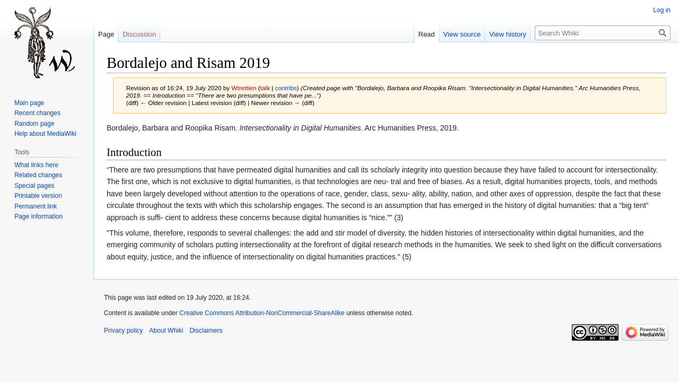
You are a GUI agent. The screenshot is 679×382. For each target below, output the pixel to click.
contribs (286, 87)
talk (265, 87)
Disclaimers (205, 330)
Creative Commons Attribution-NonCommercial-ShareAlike (261, 313)
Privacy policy (123, 330)
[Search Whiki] (603, 32)
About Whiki (166, 330)
